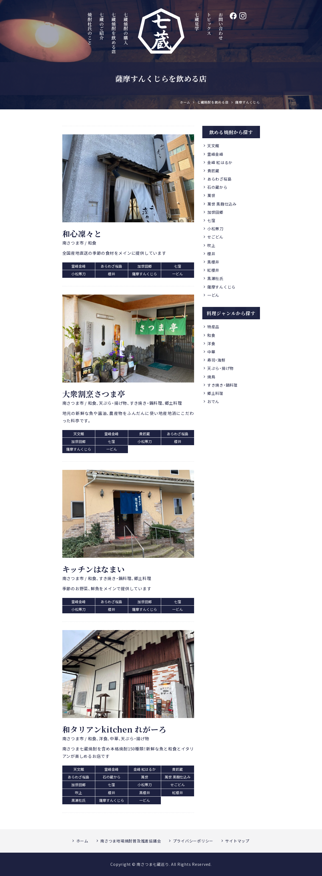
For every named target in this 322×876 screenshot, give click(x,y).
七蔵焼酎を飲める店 (114, 33)
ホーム (82, 841)
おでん (213, 401)
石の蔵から (217, 187)
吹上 (211, 245)
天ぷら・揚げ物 (220, 368)
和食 (211, 335)
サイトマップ (237, 841)
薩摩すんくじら (221, 287)
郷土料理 (215, 393)
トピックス (209, 23)
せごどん (215, 237)
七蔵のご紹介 (102, 26)
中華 (211, 351)
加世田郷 (215, 212)
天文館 (213, 145)
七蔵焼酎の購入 (126, 28)
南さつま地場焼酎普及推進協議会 (130, 841)
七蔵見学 (197, 21)
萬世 (211, 195)
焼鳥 (211, 376)
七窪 (211, 220)
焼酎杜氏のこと (89, 28)
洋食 (211, 343)
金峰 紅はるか (220, 162)
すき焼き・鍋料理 (222, 385)
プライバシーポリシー (193, 841)
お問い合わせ (221, 26)
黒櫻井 (213, 262)
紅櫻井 (213, 270)
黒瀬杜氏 (215, 278)
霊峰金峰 (215, 154)
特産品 (213, 326)
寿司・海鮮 (216, 360)
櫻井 (211, 253)
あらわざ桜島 (219, 179)
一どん (213, 295)
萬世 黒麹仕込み (222, 204)
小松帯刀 (215, 228)
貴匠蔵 (213, 170)
